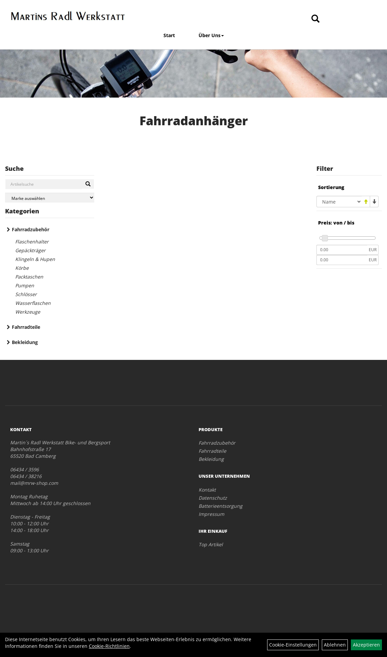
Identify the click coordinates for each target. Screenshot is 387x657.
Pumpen (24, 285)
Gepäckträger (30, 250)
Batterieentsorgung (220, 506)
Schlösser (26, 294)
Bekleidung (25, 342)
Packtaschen (29, 276)
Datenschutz (213, 498)
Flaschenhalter (32, 241)
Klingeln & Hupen (35, 259)
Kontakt (207, 490)
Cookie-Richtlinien (109, 646)
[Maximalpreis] (341, 260)
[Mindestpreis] (341, 250)
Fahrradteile (26, 327)
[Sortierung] (339, 201)
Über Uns (211, 35)
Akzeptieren (366, 644)
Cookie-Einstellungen (293, 644)
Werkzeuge (27, 312)
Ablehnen (335, 644)
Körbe (22, 268)
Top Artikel (211, 544)
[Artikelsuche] (315, 19)
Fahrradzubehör (30, 229)
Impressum (211, 514)
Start (169, 35)
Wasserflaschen (33, 303)
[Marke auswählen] (49, 198)
